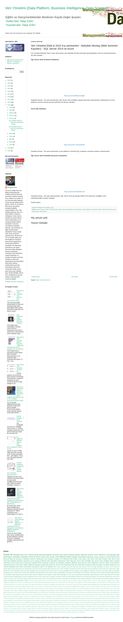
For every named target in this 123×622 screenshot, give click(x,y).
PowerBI (117, 596)
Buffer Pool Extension (52, 209)
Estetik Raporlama (16, 574)
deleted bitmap (75, 610)
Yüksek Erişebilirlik (9, 567)
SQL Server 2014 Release (94, 600)
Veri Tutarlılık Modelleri (100, 606)
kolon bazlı (19, 567)
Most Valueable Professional (56, 561)
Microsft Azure (29, 594)
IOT (61, 559)
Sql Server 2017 (52, 570)
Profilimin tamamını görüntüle (14, 281)
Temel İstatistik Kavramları (104, 604)
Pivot (38, 596)
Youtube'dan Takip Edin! (20, 25)
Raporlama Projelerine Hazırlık (88, 598)
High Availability (98, 566)
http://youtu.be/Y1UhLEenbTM (74, 145)
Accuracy (54, 580)
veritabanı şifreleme (71, 563)
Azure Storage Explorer (9, 584)
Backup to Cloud (42, 584)
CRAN (51, 586)
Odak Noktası (108, 574)
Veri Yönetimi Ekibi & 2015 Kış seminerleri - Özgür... (16, 122)
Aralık (11, 107)
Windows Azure (114, 565)
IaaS (95, 592)
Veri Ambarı (54, 606)
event (98, 610)
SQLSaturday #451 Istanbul (91, 602)
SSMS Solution (115, 602)
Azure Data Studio (60, 582)
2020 (9, 91)
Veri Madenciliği (80, 606)
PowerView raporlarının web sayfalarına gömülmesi (16, 598)
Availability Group (64, 572)
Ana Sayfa (74, 277)
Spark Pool (45, 570)
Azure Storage (34, 561)
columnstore (28, 563)
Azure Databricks (92, 563)
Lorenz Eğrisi (75, 574)
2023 (9, 83)
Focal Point (90, 566)
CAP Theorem (45, 586)
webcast (84, 555)
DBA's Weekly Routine (32, 588)
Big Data (116, 555)
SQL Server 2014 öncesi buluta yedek (24, 578)
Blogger (72, 617)
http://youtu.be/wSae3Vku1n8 (74, 192)
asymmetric (37, 610)
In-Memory (43, 561)
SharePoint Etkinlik (55, 604)
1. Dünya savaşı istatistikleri (36, 580)
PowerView (24, 570)
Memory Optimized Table (86, 574)
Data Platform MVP (113, 557)
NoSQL (75, 559)
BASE (36, 584)
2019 (9, 94)
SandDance (13, 604)
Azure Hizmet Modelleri (90, 582)
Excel (39, 592)
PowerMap (72, 576)
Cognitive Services (85, 586)
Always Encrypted (82, 580)
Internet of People (100, 592)
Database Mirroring (45, 590)
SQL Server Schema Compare (76, 602)
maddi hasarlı (12, 612)
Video (111, 561)
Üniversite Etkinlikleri (10, 561)
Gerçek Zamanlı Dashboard (36, 574)
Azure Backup (41, 209)
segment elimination (25, 612)
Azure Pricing (109, 582)
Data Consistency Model (61, 588)
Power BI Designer (76, 596)
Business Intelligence (21, 586)
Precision (31, 598)
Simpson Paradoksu (75, 604)
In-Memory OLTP (108, 566)
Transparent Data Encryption (94, 565)
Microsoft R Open (99, 574)
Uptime (43, 606)
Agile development (72, 580)
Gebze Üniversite (64, 592)
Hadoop (71, 592)
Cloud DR (55, 586)
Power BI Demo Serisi (37, 557)
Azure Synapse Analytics (52, 559)
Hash (75, 592)
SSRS (5, 604)
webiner (77, 555)
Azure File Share (69, 582)
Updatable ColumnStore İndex (33, 606)
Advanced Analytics (62, 580)
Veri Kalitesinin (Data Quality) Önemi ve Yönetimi (20, 319)
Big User (75, 566)
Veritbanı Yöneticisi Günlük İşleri (72, 608)
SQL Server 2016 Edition (107, 600)
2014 (9, 148)
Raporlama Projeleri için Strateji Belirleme (69, 598)
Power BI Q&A (85, 596)
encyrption (45, 563)
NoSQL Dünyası (8, 596)
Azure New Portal (100, 582)
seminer (91, 555)
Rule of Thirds (40, 600)
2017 (9, 99)
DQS (43, 588)
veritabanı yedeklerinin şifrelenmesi (57, 612)
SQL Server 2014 (97, 209)
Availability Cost (14, 582)
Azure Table (19, 584)
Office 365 (84, 568)
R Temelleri (37, 598)
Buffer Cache (110, 584)
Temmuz (12, 115)
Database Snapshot (55, 590)
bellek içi (47, 610)
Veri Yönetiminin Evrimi (15, 608)
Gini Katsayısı (48, 574)
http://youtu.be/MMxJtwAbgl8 (74, 96)
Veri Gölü (66, 606)
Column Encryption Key (96, 586)
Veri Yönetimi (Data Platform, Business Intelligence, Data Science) (56, 8)
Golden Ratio (56, 574)
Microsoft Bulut (43, 568)
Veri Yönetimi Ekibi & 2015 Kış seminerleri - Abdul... (16, 128)
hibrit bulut (13, 580)
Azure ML (102, 563)
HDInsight (63, 574)
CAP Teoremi (38, 586)
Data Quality (85, 588)
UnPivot (23, 606)
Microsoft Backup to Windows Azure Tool (43, 594)
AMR (50, 580)
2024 (9, 80)
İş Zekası (25, 580)
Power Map (69, 561)
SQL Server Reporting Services (60, 602)
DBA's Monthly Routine (20, 588)
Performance (33, 596)
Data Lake (79, 588)
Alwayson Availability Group (108, 580)
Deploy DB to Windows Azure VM (78, 590)
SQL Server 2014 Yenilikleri (82, 561)
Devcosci (94, 590)
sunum (35, 612)
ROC (54, 598)
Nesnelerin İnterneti (74, 568)
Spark (81, 604)
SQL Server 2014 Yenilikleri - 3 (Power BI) (20, 368)
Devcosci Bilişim (101, 590)
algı (33, 610)
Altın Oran (46, 572)
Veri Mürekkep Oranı (74, 578)
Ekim (11, 110)
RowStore (33, 600)
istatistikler (20, 580)
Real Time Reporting (77, 565)
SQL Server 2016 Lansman (43, 578)
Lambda (108, 592)
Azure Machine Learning (103, 555)
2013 (9, 151)
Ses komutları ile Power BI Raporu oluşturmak (39, 604)
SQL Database (87, 209)
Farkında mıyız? (45, 592)
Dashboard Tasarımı (93, 557)
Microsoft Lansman (67, 594)
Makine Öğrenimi (29, 565)
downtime (94, 610)
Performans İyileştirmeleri (15, 576)
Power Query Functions (109, 596)
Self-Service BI (55, 578)
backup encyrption (103, 578)
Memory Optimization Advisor (17, 594)
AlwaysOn (26, 561)
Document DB (20, 592)
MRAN (8, 594)
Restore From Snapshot (25, 600)
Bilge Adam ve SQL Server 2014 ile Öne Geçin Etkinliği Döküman (75, 584)
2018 (9, 97)
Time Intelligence (85, 570)
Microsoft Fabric (58, 594)
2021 (9, 88)
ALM (48, 580)
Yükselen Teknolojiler (9, 610)
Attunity (56, 572)
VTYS (46, 606)
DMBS (40, 588)
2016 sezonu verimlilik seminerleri (63, 566)
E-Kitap (26, 592)
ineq (118, 610)
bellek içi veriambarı (113, 570)
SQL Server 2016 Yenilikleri (100, 561)
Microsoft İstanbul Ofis (91, 594)
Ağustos (12, 113)
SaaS (8, 604)
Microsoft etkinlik (45, 555)
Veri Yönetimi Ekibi (31, 555)
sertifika (32, 612)
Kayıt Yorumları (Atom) (43, 280)
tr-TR (45, 567)
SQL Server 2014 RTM (81, 600)
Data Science (82, 566)
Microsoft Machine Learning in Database (16, 559)
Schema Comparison (21, 604)
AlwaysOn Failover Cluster (94, 580)
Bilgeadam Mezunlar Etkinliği (99, 584)
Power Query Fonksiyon (48, 576)
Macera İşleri (11, 568)
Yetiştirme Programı (104, 608)
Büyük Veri (103, 557)
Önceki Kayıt (113, 277)
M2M (118, 592)
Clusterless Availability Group (73, 586)
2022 (9, 86)
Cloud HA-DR (62, 586)
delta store (81, 610)
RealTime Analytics (91, 576)
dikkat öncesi (88, 610)
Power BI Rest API (103, 568)
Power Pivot (38, 576)
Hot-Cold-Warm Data (81, 592)
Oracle (25, 596)
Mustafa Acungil (102, 594)
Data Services (113, 588)
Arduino (51, 572)
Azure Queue (116, 582)
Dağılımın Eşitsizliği (65, 590)
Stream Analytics (75, 570)
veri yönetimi (14, 572)
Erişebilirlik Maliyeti (33, 592)
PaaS (28, 596)
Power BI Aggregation (46, 596)
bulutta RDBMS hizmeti (55, 610)
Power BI (8, 554)
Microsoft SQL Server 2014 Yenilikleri (58, 568)
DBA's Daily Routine (9, 588)
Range (57, 598)
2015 (9, 105)
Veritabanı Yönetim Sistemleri (29, 608)
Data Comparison (49, 588)
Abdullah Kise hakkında (36, 572)
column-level (19, 563)
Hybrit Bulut (69, 209)
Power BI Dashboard (28, 576)
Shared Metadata (65, 604)
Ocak (11, 144)
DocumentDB (7, 574)
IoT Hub (68, 574)
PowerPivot (78, 576)
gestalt (101, 610)
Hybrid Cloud (62, 209)
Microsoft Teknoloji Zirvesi (79, 594)
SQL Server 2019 (113, 559)
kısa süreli (6, 612)
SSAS (99, 602)
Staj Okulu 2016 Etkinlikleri (90, 604)
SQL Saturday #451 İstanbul (51, 600)
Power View (9, 570)
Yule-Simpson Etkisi (114, 608)
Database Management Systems (32, 590)
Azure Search (73, 572)
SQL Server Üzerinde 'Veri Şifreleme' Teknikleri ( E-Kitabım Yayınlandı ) (15, 61)
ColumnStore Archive (96, 572)
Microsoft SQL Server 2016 (55, 565)
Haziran (11, 118)
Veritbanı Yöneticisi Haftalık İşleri (90, 608)
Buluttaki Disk (12, 586)
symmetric (40, 612)
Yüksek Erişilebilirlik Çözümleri (89, 578)
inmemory (52, 563)
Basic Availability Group (52, 584)
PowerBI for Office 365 (62, 576)
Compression (116, 586)
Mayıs (11, 133)
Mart (10, 139)
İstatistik (50, 567)
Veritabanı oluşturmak (42, 608)
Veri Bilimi (106, 565)
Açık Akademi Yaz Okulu (28, 584)
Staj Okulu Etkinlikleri (64, 570)
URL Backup (43, 211)
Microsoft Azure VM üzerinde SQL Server (27, 568)
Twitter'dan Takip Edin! (19, 21)
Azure (19, 582)
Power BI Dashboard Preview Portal (61, 596)
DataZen (21, 590)
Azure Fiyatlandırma (79, 582)
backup (42, 610)
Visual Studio (104, 570)
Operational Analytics (17, 596)
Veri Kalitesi (72, 606)
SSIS (103, 602)
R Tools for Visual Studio (46, 598)
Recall (17, 600)
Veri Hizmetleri (64, 578)
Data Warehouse (14, 590)
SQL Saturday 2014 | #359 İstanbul (67, 600)
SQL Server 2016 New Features (97, 559)
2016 (9, 102)
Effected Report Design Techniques (73, 557)
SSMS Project (108, 602)
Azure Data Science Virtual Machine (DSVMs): (43, 582)
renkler (17, 612)
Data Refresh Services (94, 588)
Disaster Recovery (11, 592)
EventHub (25, 574)
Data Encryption (72, 588)
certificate (111, 578)
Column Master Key (107, 586)
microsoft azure (78, 209)
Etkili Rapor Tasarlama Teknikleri (16, 557)
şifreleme (20, 561)
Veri (50, 606)
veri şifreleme (60, 563)
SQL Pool (38, 570)
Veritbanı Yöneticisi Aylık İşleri (56, 608)
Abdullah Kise (12, 187)
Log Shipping (113, 592)
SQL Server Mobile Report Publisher (43, 602)
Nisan (11, 136)
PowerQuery (16, 570)
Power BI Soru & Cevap (96, 596)
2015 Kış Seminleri (24, 572)
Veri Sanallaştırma (89, 606)
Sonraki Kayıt (36, 277)
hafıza (111, 610)
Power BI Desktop (92, 568)
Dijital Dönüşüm (115, 572)
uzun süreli (46, 612)
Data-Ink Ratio (106, 572)
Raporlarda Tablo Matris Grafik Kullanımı (106, 598)
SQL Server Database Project (25, 602)
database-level (36, 563)
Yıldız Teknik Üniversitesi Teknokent (23, 610)
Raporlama (67, 565)
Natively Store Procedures (112, 594)
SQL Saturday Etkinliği (103, 576)
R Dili (83, 576)
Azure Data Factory (26, 582)
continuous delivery (66, 610)
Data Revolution (105, 588)
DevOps (89, 590)
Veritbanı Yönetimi (95, 570)
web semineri (69, 555)
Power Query (82, 559)
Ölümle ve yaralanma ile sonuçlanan (76, 612)
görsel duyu (106, 610)
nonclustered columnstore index (33, 567)
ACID (45, 580)
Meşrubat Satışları (40, 565)
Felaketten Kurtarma (55, 592)
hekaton (115, 610)
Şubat (11, 142)
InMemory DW (67, 559)
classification (7, 572)
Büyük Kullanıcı (31, 586)
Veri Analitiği (60, 606)
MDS (5, 594)
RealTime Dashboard (36, 559)
